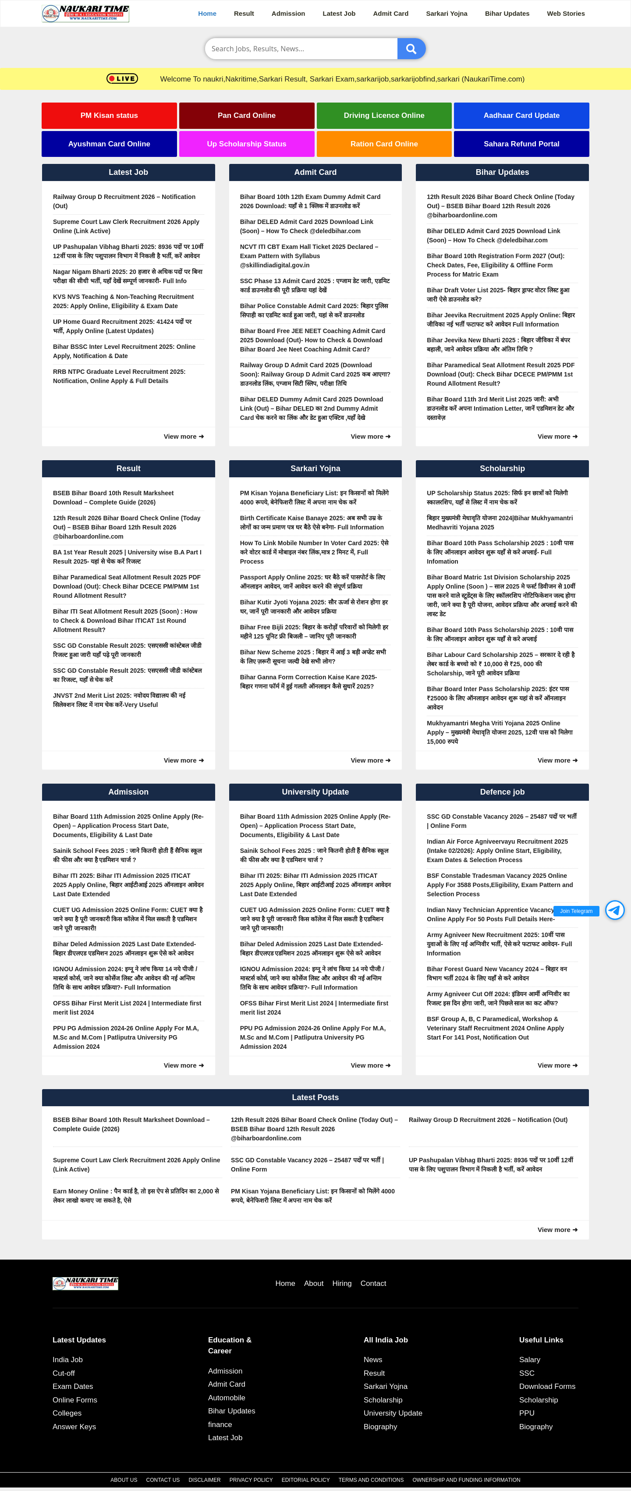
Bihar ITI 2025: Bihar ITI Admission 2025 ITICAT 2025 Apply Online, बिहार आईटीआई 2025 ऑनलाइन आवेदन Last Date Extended (128, 885)
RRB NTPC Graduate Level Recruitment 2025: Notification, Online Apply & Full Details (119, 376)
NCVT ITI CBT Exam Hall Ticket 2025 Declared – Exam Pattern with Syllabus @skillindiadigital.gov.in (309, 256)
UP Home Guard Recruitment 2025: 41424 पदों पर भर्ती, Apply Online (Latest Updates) (122, 326)
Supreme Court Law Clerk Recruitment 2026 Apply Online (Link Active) (126, 226)
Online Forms (75, 1400)
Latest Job (339, 13)
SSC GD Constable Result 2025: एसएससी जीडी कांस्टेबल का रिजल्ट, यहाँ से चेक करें (127, 675)
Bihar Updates (507, 13)
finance (220, 1424)
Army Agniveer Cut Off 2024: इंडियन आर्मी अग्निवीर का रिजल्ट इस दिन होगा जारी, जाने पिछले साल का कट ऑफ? (498, 998)
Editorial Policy (306, 1480)
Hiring (341, 1283)
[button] (615, 910)
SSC (527, 1373)
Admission (288, 13)
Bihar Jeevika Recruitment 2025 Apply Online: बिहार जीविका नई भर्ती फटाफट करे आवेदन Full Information (501, 320)
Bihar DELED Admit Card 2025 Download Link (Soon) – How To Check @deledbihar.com (306, 226)
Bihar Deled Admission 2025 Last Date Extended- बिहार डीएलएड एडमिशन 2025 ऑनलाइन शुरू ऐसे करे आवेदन (124, 949)
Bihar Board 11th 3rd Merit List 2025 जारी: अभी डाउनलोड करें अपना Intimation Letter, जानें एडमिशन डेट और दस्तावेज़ (500, 408)
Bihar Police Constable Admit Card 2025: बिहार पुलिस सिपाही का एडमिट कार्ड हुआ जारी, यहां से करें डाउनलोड (314, 310)
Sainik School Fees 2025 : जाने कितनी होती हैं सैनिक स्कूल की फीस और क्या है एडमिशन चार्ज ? (127, 855)
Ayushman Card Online (109, 144)
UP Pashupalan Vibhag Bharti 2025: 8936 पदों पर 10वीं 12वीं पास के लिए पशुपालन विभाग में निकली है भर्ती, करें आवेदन (128, 251)
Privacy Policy (251, 1480)
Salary (529, 1360)
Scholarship (383, 1400)
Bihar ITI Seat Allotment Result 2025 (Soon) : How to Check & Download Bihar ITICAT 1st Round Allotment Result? (125, 620)
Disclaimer (204, 1480)
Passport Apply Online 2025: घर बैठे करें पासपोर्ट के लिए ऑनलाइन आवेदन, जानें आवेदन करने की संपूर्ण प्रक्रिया (313, 582)
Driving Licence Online (384, 115)
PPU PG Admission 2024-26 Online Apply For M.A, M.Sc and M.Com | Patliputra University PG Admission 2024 (126, 1037)
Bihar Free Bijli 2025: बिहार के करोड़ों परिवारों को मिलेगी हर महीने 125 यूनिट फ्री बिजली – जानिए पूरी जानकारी (314, 632)
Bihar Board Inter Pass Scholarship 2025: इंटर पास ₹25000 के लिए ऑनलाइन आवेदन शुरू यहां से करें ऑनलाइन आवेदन (497, 698)
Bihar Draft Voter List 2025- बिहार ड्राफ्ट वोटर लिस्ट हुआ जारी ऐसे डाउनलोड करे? (498, 295)
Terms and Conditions (371, 1480)
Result (244, 13)
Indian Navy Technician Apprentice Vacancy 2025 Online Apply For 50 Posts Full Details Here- (498, 914)
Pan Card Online (247, 115)
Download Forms (547, 1386)
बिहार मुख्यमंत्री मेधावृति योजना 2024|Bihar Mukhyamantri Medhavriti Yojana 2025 (500, 523)
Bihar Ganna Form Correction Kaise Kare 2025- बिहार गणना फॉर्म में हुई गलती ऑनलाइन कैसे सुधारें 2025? (308, 682)
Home (207, 13)
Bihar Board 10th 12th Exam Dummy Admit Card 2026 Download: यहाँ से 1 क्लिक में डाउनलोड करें (310, 201)
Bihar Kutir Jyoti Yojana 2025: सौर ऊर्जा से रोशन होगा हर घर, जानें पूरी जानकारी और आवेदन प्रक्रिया (314, 607)
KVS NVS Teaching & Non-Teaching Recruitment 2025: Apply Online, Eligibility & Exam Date (123, 301)
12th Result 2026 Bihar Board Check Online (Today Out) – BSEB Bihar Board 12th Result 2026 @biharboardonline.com (500, 206)
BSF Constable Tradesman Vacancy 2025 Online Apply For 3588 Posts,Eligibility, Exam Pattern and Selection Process (500, 885)
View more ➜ (184, 436)
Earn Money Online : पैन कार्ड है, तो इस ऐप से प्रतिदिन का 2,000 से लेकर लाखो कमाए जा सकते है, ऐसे (136, 1196)
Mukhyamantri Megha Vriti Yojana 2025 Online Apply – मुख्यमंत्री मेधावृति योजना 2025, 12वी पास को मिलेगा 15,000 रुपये (499, 732)
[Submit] (411, 48)
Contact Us (163, 1480)
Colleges (67, 1413)
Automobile (226, 1398)
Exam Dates (73, 1386)
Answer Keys (74, 1427)
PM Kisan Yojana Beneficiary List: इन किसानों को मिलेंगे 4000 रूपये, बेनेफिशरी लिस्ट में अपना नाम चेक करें (314, 498)
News (373, 1360)
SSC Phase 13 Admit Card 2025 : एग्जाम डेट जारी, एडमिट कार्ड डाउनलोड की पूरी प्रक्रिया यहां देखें (315, 285)
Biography (380, 1427)
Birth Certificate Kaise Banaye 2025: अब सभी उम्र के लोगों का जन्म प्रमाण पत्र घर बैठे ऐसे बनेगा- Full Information (312, 523)
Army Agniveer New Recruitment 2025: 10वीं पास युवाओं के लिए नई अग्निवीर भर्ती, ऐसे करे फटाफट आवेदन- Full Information (499, 944)
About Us (123, 1480)
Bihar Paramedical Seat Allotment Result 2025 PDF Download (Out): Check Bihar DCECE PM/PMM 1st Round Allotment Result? (500, 374)
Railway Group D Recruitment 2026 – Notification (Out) (124, 201)
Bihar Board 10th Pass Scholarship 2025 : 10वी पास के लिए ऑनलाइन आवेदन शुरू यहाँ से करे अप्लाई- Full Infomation (500, 552)
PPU (527, 1413)
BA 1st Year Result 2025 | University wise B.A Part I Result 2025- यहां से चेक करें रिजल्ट (127, 557)
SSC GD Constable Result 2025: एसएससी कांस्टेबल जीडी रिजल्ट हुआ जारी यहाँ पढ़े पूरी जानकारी (127, 650)
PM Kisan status (109, 115)
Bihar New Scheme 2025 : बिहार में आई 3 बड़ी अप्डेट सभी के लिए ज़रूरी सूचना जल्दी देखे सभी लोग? (313, 657)
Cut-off (64, 1373)
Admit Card (391, 13)
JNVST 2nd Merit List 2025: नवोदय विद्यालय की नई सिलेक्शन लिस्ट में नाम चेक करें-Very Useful (119, 700)
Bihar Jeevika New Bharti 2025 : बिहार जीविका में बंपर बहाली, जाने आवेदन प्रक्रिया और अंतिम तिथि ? (498, 345)
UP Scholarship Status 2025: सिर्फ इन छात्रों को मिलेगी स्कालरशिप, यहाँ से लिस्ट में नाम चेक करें (497, 498)
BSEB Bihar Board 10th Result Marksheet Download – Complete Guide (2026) (113, 498)
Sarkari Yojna (447, 13)
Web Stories (566, 13)
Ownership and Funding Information (466, 1480)
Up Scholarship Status (246, 144)
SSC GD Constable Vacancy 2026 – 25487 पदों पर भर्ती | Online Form (501, 821)
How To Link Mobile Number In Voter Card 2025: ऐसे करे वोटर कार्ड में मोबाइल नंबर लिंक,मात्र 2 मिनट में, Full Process (314, 552)
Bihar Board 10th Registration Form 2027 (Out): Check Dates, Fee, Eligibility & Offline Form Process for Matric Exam (495, 265)
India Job (68, 1360)
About (313, 1283)
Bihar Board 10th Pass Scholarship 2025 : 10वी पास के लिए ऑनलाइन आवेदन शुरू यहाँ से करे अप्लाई (500, 634)
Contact (373, 1283)
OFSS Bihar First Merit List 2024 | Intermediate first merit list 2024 (127, 1008)
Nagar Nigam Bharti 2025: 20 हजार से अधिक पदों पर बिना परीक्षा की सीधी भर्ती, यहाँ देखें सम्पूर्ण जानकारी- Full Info (127, 276)
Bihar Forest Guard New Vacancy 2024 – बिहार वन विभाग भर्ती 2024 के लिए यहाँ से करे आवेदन (497, 974)
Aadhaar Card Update (522, 115)
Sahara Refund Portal (522, 144)
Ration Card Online (384, 144)
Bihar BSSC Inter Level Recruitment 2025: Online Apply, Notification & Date (124, 351)
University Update (393, 1413)
